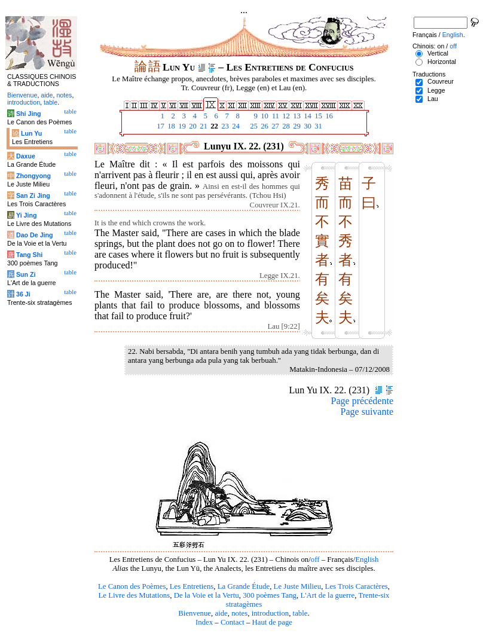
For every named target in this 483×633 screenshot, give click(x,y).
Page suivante (367, 411)
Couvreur (440, 81)
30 (306, 126)
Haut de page (272, 622)
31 (317, 126)
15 (317, 116)
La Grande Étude (244, 586)
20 (192, 126)
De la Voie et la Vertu (206, 595)
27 (274, 126)
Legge (436, 90)
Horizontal (441, 61)
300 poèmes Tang (269, 595)
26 (263, 126)
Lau (432, 98)
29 (296, 126)
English (366, 559)
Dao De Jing (34, 234)
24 (235, 126)
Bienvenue (194, 613)
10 (263, 116)
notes (239, 613)
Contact (232, 622)
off (315, 559)
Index (204, 622)
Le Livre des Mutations (134, 595)
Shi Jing (28, 113)
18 (170, 126)
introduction (270, 613)
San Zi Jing (33, 195)
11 (274, 116)
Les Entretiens (192, 586)
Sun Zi (26, 274)
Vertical (437, 53)
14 (306, 116)
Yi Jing (26, 215)
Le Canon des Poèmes (132, 586)
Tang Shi (29, 254)
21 (202, 126)
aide (221, 613)
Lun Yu (31, 133)
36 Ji (23, 294)
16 (328, 116)
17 (159, 126)
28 (285, 126)
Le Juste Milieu (298, 586)
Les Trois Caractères (356, 586)
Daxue (25, 156)
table (300, 613)
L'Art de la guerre (327, 595)
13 (296, 116)
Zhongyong (33, 175)
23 (224, 126)
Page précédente (362, 401)
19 (181, 126)
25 (253, 126)
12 (285, 116)
